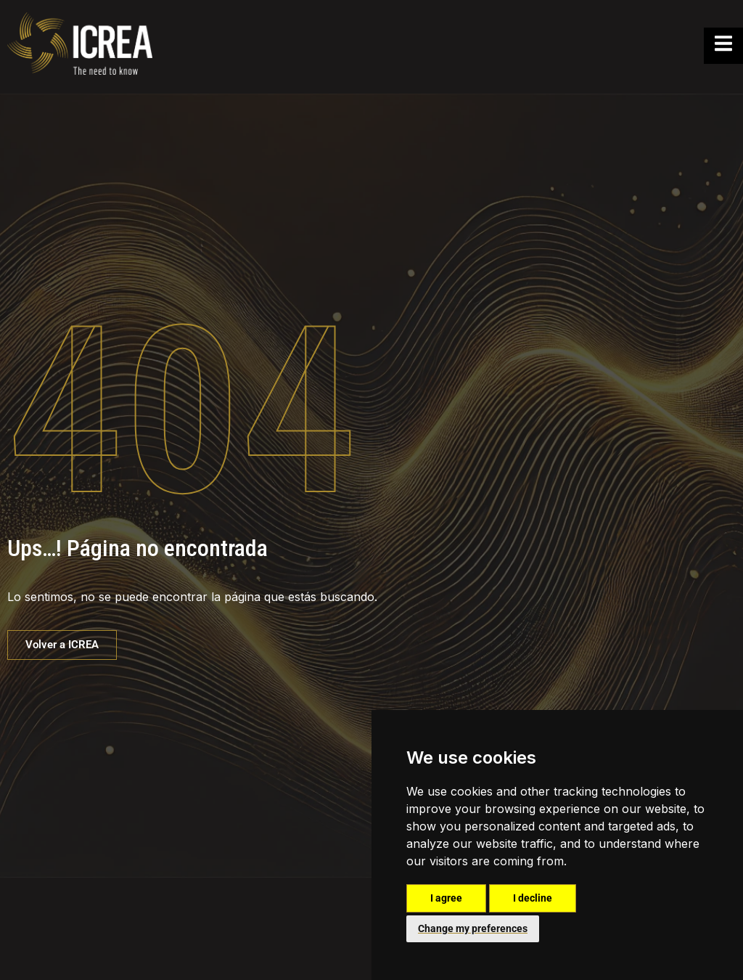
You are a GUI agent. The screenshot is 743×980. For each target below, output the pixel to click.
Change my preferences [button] (473, 928)
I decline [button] (532, 898)
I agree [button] (446, 898)
